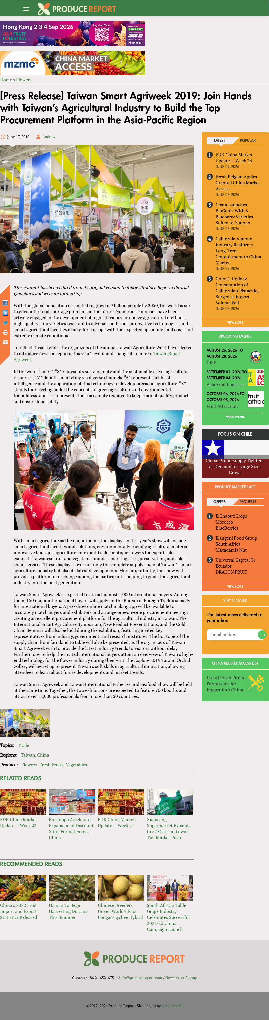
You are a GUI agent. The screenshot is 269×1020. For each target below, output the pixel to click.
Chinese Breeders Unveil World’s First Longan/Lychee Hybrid (120, 911)
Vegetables (76, 765)
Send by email (6, 343)
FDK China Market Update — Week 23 (18, 823)
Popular (248, 141)
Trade (23, 745)
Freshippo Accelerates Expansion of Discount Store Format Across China (71, 829)
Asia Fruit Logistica (226, 384)
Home (6, 80)
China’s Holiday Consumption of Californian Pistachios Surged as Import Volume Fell (238, 291)
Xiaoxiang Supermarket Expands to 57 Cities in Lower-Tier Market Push (168, 829)
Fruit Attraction (222, 406)
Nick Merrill (172, 1005)
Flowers (24, 80)
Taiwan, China (35, 755)
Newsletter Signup (181, 977)
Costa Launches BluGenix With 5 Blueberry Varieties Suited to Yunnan (234, 214)
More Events (235, 416)
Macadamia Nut (231, 550)
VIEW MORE (235, 322)
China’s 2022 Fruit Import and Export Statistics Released (18, 911)
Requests (248, 502)
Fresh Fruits (51, 765)
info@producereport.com (140, 977)
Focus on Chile (235, 434)
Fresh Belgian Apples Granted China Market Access (238, 183)
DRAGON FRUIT (231, 572)
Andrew (48, 136)
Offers (219, 502)
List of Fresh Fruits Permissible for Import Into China (225, 684)
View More (235, 586)
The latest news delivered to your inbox (234, 618)
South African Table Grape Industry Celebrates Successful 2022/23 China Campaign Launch (168, 917)
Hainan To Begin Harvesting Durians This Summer (68, 911)
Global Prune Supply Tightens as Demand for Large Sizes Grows (235, 466)
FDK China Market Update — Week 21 (116, 823)
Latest (219, 141)
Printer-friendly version (6, 333)
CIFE (211, 363)
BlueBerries (227, 528)
